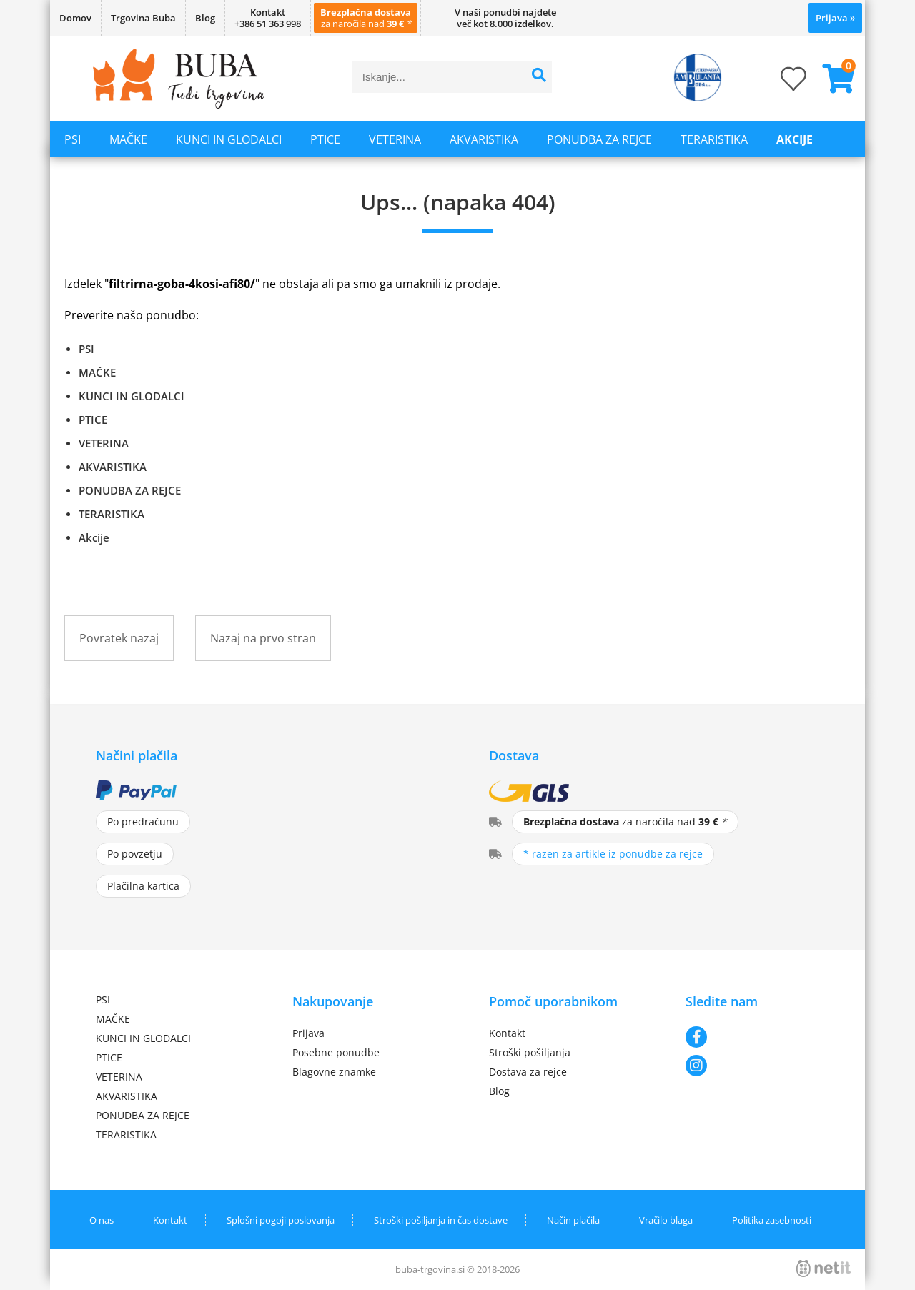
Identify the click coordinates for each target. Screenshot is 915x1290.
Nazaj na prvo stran (263, 638)
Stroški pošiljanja (529, 1052)
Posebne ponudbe (336, 1052)
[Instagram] (752, 1065)
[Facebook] (752, 1037)
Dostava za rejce (528, 1071)
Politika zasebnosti (771, 1220)
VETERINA (395, 139)
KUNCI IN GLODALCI (229, 139)
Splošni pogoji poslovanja (281, 1220)
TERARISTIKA (714, 139)
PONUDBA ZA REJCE (599, 139)
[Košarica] (833, 78)
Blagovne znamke (334, 1071)
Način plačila (573, 1220)
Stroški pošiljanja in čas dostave (441, 1220)
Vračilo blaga (666, 1220)
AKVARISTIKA (484, 139)
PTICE (325, 139)
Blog (205, 17)
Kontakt (507, 1033)
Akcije (794, 139)
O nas (101, 1220)
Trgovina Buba (143, 17)
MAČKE (128, 139)
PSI (72, 139)
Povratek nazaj (119, 638)
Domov (75, 17)
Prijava (835, 17)
